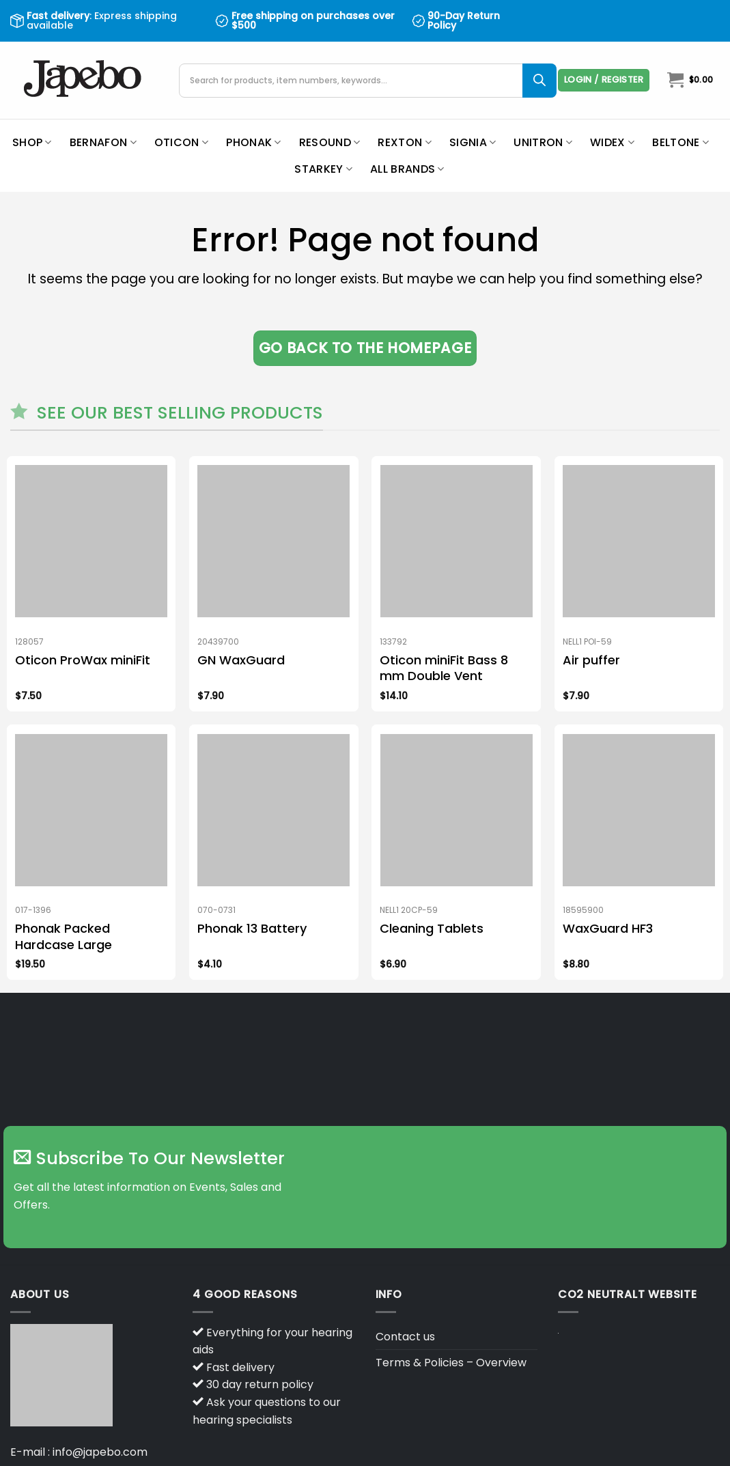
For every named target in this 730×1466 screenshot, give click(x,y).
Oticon (181, 142)
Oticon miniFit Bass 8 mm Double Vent (444, 668)
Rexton (404, 142)
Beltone (680, 142)
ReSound (330, 142)
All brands (407, 169)
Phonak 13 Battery (252, 928)
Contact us (405, 1336)
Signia (472, 142)
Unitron (543, 142)
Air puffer (591, 660)
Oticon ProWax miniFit (82, 660)
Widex (612, 142)
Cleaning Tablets (431, 928)
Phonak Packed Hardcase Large (63, 936)
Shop (32, 142)
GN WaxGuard (241, 660)
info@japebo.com (100, 1452)
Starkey (323, 169)
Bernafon (103, 142)
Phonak (253, 142)
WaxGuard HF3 (608, 928)
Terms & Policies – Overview (451, 1362)
